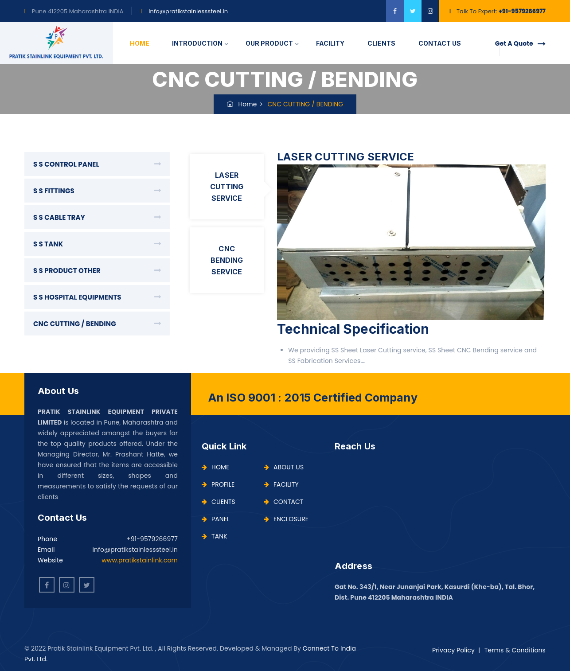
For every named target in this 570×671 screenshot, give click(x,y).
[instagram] (430, 11)
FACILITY (330, 43)
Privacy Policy (453, 650)
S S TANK (48, 244)
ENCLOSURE (286, 519)
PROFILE (218, 484)
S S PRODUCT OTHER (67, 270)
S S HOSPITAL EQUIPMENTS (77, 297)
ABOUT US (284, 467)
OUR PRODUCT (269, 43)
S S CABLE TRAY (59, 217)
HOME (139, 43)
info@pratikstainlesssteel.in (188, 11)
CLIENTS (381, 43)
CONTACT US (439, 43)
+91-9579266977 (522, 11)
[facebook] (395, 11)
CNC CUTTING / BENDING (74, 323)
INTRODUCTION (197, 43)
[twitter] (413, 11)
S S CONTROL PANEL (66, 164)
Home (242, 104)
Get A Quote (520, 43)
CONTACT (284, 501)
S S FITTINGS (53, 190)
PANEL (216, 519)
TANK (214, 536)
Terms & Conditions (515, 650)
